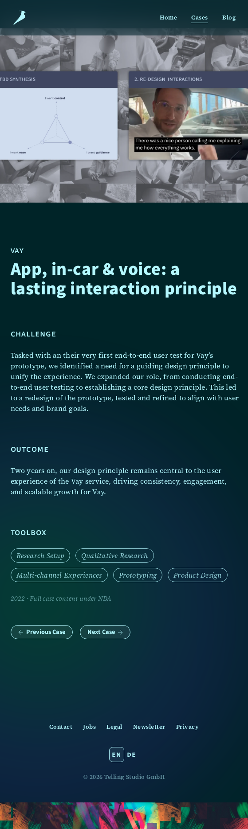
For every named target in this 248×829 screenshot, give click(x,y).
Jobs (89, 727)
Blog (229, 17)
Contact (61, 727)
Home (168, 17)
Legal (114, 727)
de (131, 754)
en (116, 754)
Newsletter (149, 727)
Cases (199, 17)
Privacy (187, 727)
